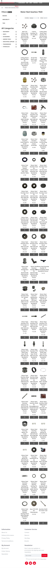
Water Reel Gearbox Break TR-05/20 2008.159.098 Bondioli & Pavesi (25, 117)
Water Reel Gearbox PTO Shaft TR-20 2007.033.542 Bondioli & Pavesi (34, 325)
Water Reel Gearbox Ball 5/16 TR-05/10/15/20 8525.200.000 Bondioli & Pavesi (34, 90)
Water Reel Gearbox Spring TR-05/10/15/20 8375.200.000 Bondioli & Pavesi (25, 460)
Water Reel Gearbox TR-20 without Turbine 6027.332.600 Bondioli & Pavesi (43, 460)
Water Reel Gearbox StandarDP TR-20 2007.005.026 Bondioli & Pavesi (34, 460)
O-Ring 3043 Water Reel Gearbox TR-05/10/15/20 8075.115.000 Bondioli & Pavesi (43, 36)
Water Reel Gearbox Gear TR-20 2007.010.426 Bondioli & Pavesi (43, 221)
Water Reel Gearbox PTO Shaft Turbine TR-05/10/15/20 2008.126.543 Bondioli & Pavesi (43, 327)
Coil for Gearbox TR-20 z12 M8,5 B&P (34, 34)
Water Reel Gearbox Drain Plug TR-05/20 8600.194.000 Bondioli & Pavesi (25, 143)
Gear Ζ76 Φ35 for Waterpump (34, 510)
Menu (16, 6)
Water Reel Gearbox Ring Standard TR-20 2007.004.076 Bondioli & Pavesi (34, 380)
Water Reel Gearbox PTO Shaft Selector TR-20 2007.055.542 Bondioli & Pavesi (25, 326)
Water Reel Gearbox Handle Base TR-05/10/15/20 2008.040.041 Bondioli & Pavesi (25, 272)
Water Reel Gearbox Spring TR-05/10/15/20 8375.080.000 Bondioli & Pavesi (34, 434)
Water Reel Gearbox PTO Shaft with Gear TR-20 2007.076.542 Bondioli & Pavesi (43, 354)
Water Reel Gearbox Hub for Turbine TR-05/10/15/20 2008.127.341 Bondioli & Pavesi (25, 299)
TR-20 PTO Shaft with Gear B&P (34, 59)
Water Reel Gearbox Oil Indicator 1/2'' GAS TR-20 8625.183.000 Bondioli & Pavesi (43, 298)
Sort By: (27, 18)
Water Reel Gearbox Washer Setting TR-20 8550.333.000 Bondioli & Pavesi (43, 486)
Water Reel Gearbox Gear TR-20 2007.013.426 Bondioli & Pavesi (25, 246)
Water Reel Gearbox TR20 (11, 7)
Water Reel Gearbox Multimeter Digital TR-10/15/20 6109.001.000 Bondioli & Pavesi (34, 299)
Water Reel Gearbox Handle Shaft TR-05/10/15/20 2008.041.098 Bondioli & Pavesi (34, 272)
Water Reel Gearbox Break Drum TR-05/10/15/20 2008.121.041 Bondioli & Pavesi (43, 91)
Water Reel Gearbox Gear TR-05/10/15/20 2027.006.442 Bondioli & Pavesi (34, 196)
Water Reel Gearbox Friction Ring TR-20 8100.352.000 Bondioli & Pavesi (43, 143)
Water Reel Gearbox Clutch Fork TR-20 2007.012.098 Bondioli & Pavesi (43, 117)
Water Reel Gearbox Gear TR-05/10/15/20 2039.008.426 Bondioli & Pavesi (43, 196)
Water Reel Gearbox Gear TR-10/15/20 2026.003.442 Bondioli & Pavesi (25, 221)
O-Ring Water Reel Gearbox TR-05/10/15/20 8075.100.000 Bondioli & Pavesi (25, 62)
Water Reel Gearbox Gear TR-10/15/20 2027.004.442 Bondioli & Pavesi (34, 221)
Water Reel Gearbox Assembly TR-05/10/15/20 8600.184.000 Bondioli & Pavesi (25, 90)
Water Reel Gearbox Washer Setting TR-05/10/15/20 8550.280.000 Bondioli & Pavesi (25, 487)
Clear (10, 12)
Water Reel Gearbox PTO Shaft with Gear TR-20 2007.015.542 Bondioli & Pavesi (34, 354)
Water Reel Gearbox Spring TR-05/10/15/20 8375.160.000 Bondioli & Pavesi (43, 434)
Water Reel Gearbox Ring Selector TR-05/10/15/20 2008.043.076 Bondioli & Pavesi (25, 380)
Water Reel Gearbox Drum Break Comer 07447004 (34, 142)
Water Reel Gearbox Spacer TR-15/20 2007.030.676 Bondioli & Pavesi (25, 434)
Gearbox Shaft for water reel (43, 509)
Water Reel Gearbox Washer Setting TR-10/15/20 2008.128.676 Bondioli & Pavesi (34, 487)
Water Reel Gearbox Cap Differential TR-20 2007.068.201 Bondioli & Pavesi (34, 117)
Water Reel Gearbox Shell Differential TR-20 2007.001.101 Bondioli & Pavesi (43, 406)
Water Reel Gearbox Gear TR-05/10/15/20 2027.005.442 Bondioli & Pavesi (25, 196)
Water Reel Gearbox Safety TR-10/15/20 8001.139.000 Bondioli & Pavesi (43, 380)
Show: (42, 18)
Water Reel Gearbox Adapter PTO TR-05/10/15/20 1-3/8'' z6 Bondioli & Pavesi (43, 63)
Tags (4, 23)
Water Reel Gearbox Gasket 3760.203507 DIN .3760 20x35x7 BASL (25, 169)
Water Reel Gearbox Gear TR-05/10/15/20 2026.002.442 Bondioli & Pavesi (43, 169)
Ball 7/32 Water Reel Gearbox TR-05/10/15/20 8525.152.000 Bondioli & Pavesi (25, 36)
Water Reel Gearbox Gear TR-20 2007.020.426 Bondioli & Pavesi (34, 246)
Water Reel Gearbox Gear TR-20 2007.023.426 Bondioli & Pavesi (43, 246)
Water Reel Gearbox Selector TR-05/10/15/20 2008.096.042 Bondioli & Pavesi (25, 406)
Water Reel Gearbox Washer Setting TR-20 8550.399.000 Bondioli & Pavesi (25, 513)
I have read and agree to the (36, 559)
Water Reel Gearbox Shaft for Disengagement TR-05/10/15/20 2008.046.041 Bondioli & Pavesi (34, 407)
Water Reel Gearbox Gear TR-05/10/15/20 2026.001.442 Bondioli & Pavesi (34, 169)
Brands (5, 15)
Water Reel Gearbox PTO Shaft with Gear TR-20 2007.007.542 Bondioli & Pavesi (25, 354)
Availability (6, 19)
